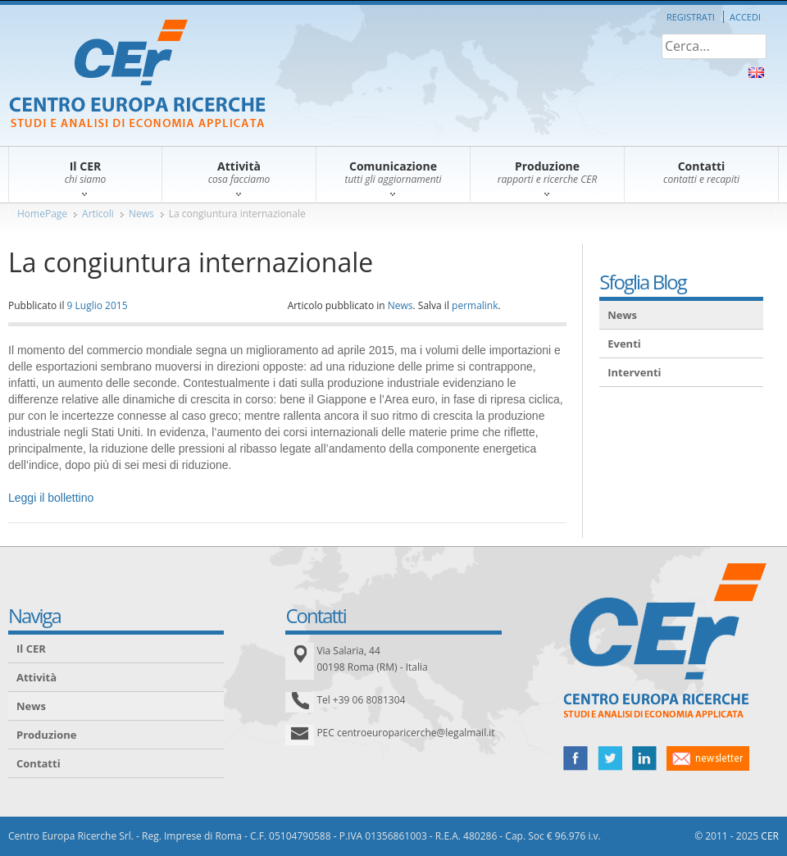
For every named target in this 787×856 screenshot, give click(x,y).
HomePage (42, 214)
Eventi (624, 343)
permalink (475, 305)
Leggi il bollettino (50, 497)
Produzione (46, 734)
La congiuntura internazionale (237, 214)
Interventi (634, 372)
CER (770, 836)
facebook (575, 758)
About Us (756, 72)
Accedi (745, 17)
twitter (610, 758)
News (141, 214)
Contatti (38, 763)
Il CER (31, 648)
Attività (36, 677)
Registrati (690, 17)
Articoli (98, 214)
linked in (644, 758)
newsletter (707, 758)
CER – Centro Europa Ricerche (137, 75)
